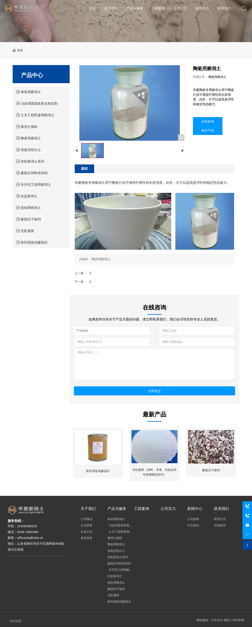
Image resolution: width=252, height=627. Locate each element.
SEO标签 (238, 620)
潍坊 (227, 620)
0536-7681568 (27, 532)
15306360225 (27, 526)
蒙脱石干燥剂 (211, 470)
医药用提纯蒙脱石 (98, 471)
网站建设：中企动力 (209, 620)
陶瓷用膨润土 (217, 77)
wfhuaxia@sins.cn (30, 537)
